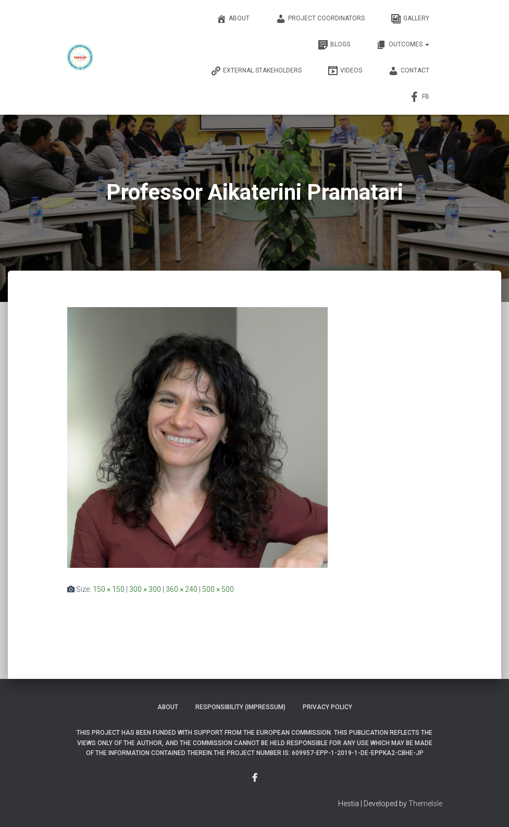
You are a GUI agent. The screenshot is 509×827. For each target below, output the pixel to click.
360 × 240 (181, 589)
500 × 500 (218, 589)
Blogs (334, 45)
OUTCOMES (402, 45)
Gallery (410, 19)
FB (419, 97)
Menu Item (255, 778)
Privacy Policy (327, 707)
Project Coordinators (320, 19)
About (233, 19)
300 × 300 (145, 589)
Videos (345, 71)
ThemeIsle (425, 803)
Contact (408, 71)
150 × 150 (109, 589)
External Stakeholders (256, 71)
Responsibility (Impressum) (240, 707)
